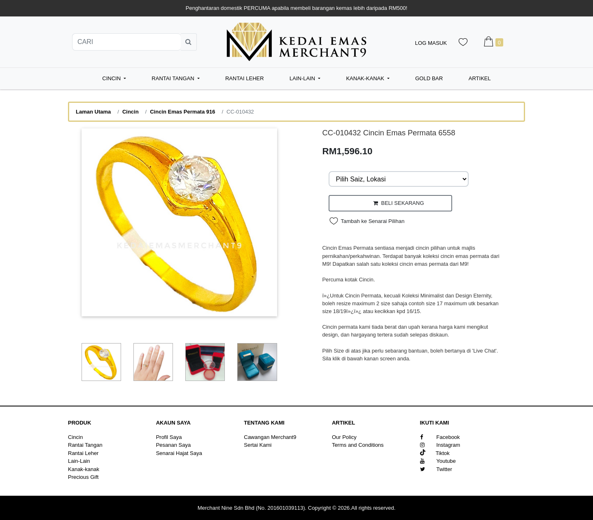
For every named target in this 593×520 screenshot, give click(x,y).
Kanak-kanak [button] (365, 78)
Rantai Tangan (85, 445)
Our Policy (344, 437)
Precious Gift (83, 477)
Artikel (480, 78)
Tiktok (435, 453)
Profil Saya (169, 437)
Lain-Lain (79, 461)
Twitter (436, 469)
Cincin (130, 112)
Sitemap (342, 453)
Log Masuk (431, 43)
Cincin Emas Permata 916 (182, 112)
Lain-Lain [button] (303, 78)
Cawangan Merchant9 (270, 437)
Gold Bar (429, 78)
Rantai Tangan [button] (174, 78)
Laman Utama (93, 112)
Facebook (440, 437)
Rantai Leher (244, 78)
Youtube (438, 461)
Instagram (440, 445)
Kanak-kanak (83, 469)
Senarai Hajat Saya (179, 453)
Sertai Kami (257, 445)
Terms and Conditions (358, 445)
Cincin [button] (112, 78)
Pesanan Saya (173, 445)
